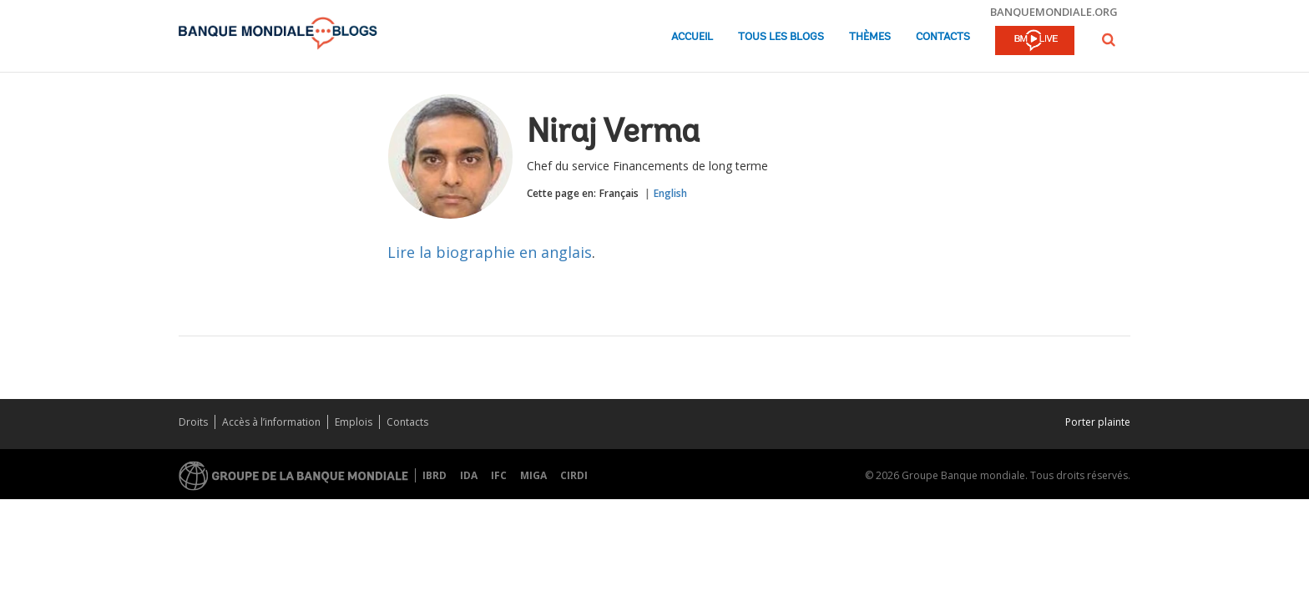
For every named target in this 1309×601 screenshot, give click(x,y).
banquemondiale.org (1054, 12)
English (670, 193)
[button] (1108, 40)
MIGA (533, 475)
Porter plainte (1097, 422)
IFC (499, 475)
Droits (193, 422)
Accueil (692, 37)
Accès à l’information (271, 422)
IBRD (434, 475)
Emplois (353, 422)
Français (619, 193)
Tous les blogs (781, 37)
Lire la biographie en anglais (489, 252)
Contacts (943, 37)
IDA (469, 475)
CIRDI (574, 475)
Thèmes (870, 37)
